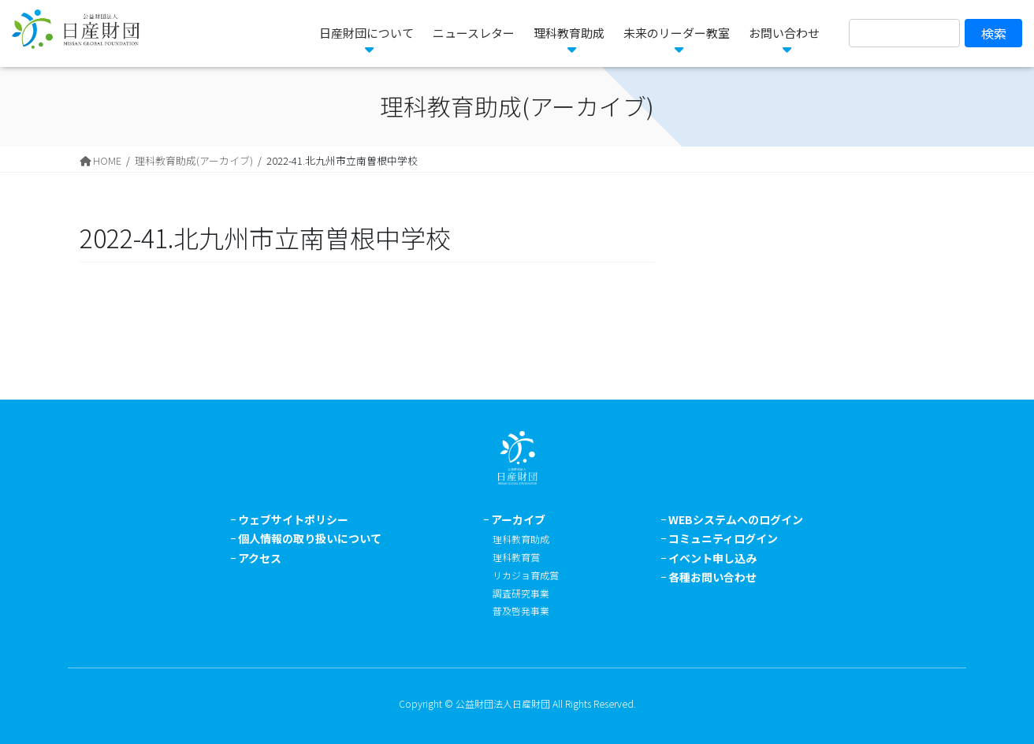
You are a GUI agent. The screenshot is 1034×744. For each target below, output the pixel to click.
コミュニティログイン (723, 538)
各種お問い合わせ (712, 577)
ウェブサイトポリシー (293, 519)
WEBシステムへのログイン (735, 519)
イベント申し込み (712, 558)
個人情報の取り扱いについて (309, 538)
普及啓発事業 (521, 610)
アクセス (259, 558)
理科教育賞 (516, 557)
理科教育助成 (521, 538)
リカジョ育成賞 (526, 575)
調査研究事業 (521, 593)
